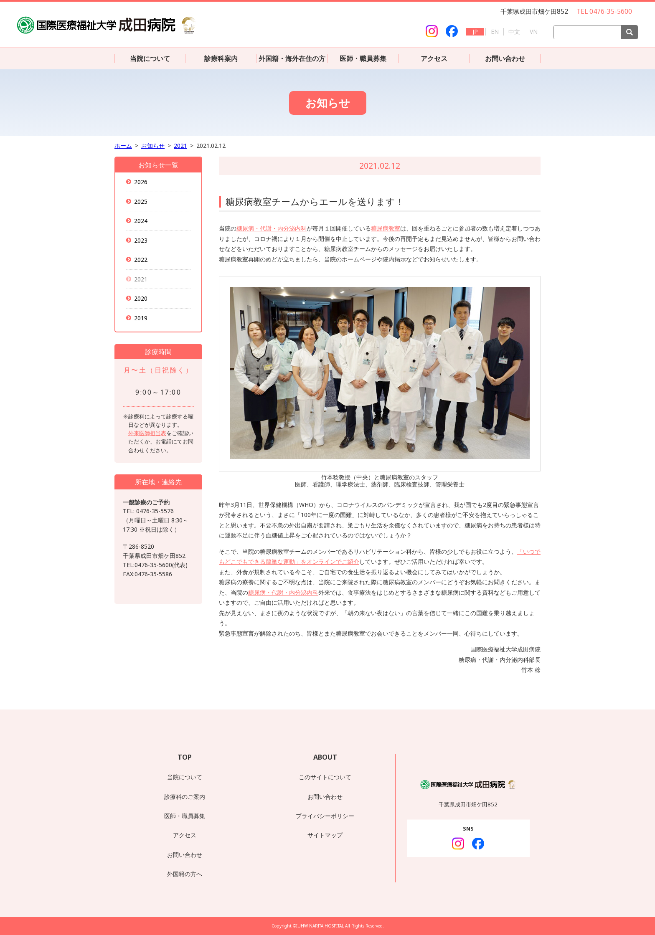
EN (495, 31)
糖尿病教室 (385, 228)
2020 (141, 298)
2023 (141, 240)
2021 (180, 145)
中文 (514, 31)
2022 (141, 260)
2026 (141, 182)
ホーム (123, 145)
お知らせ (153, 145)
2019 (141, 318)
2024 (141, 221)
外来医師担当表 (147, 433)
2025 (141, 201)
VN (534, 31)
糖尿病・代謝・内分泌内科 (271, 228)
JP (475, 31)
